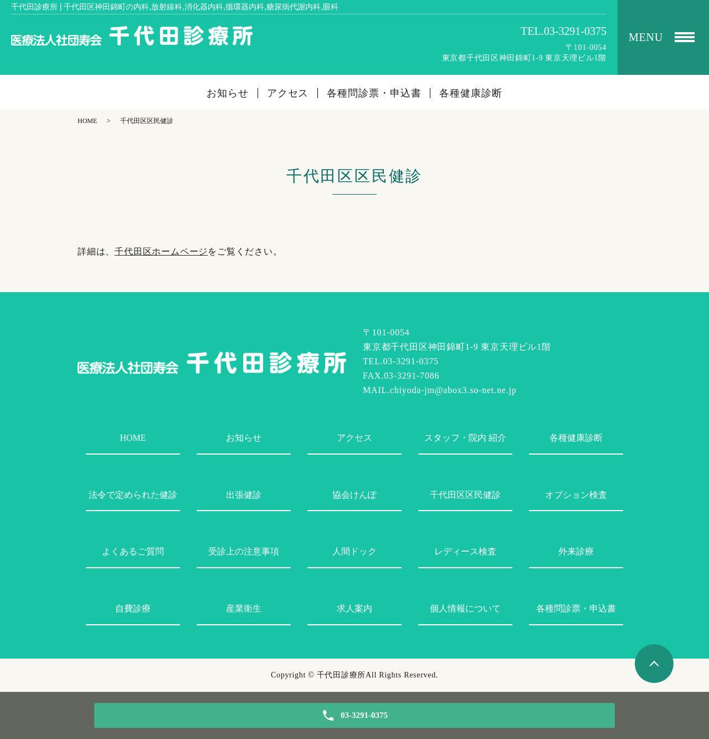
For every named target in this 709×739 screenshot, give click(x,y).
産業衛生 (243, 608)
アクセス (288, 93)
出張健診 (243, 495)
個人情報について (465, 608)
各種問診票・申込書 (374, 93)
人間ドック (354, 551)
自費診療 (133, 608)
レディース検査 (465, 551)
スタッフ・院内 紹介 (465, 437)
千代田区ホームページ (161, 251)
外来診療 (576, 551)
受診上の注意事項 (243, 551)
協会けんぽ (354, 495)
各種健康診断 (470, 93)
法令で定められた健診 (133, 495)
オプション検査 (576, 495)
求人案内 (354, 608)
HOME (87, 121)
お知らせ (228, 93)
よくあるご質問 (133, 551)
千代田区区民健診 (465, 495)
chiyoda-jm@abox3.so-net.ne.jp (453, 390)
